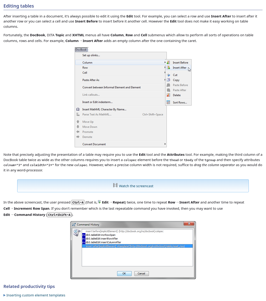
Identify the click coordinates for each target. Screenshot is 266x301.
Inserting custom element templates (35, 295)
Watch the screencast (136, 186)
